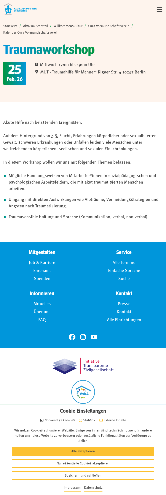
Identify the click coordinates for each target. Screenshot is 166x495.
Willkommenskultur (68, 26)
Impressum (85, 440)
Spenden (42, 279)
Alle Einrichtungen (124, 320)
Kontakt (124, 312)
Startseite (10, 26)
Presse (124, 304)
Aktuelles (42, 304)
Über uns (42, 312)
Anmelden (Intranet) (85, 475)
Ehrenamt (42, 271)
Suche (124, 279)
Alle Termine (124, 263)
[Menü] (159, 9)
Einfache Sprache (124, 271)
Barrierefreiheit (86, 458)
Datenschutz (85, 449)
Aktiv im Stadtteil (35, 26)
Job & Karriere (42, 263)
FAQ (42, 320)
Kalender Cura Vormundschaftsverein (31, 32)
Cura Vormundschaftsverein (108, 26)
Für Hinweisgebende (86, 466)
